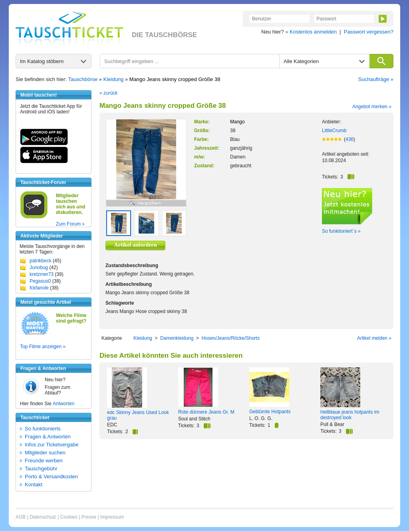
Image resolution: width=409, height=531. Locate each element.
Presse (88, 517)
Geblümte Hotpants (269, 411)
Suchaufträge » (375, 79)
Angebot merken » (371, 106)
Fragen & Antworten (48, 437)
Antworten (63, 403)
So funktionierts (43, 429)
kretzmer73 (42, 274)
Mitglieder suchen (45, 453)
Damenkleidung (176, 338)
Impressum (112, 517)
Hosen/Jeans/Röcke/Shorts (231, 338)
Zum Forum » (70, 224)
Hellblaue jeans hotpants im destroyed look (349, 414)
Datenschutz (43, 517)
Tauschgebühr (41, 469)
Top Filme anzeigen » (43, 346)
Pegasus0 (40, 281)
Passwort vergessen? (368, 32)
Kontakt (33, 484)
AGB (21, 517)
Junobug (39, 267)
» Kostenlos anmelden (311, 32)
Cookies (68, 517)
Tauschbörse (83, 79)
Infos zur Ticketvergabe (51, 445)
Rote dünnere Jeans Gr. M (206, 412)
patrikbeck (41, 261)
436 (349, 139)
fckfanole (39, 288)
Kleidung (113, 79)
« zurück (108, 93)
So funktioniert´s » (341, 231)
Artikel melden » (374, 338)
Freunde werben (44, 461)
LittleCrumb (334, 130)
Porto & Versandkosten (51, 476)
